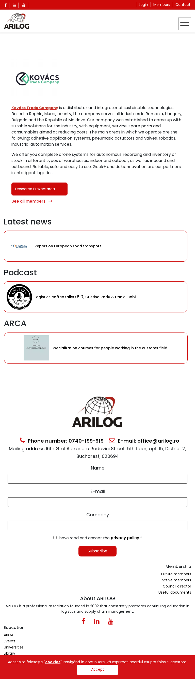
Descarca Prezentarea (35, 188)
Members (161, 4)
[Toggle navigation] (184, 24)
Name (97, 468)
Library (9, 653)
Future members (176, 574)
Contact (182, 4)
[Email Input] (97, 502)
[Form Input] (97, 479)
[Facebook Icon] (5, 5)
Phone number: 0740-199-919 (62, 440)
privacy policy (125, 537)
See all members (32, 201)
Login (143, 4)
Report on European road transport (68, 246)
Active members (176, 580)
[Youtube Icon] (24, 5)
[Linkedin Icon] (14, 5)
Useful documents (174, 592)
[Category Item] (19, 246)
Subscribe (97, 551)
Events (9, 641)
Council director (177, 586)
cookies (52, 662)
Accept (97, 669)
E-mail (97, 491)
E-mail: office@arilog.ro (144, 440)
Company (97, 514)
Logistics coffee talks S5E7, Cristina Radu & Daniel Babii (85, 296)
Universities (14, 647)
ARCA (8, 635)
